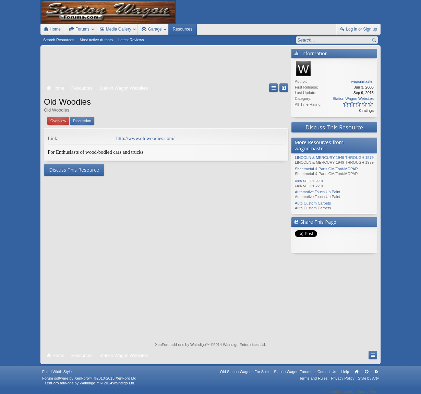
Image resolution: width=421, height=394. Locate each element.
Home (356, 376)
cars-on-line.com (309, 180)
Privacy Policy (342, 383)
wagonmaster (362, 81)
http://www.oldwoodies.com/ (145, 138)
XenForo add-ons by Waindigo (180, 345)
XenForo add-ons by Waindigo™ (71, 387)
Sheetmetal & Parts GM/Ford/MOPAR (326, 169)
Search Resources (58, 40)
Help (345, 376)
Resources (182, 29)
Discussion (82, 121)
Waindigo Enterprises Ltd (244, 345)
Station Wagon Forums (293, 376)
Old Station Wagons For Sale (244, 376)
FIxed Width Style (57, 376)
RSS (376, 376)
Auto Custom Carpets (313, 203)
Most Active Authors (96, 40)
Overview (58, 121)
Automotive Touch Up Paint (317, 192)
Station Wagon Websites (353, 98)
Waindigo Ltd (123, 387)
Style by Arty (368, 383)
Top (366, 376)
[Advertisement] (166, 66)
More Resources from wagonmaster (319, 145)
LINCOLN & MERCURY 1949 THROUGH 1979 (334, 157)
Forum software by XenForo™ (89, 383)
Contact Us (326, 376)
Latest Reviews (131, 40)
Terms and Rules (313, 383)
